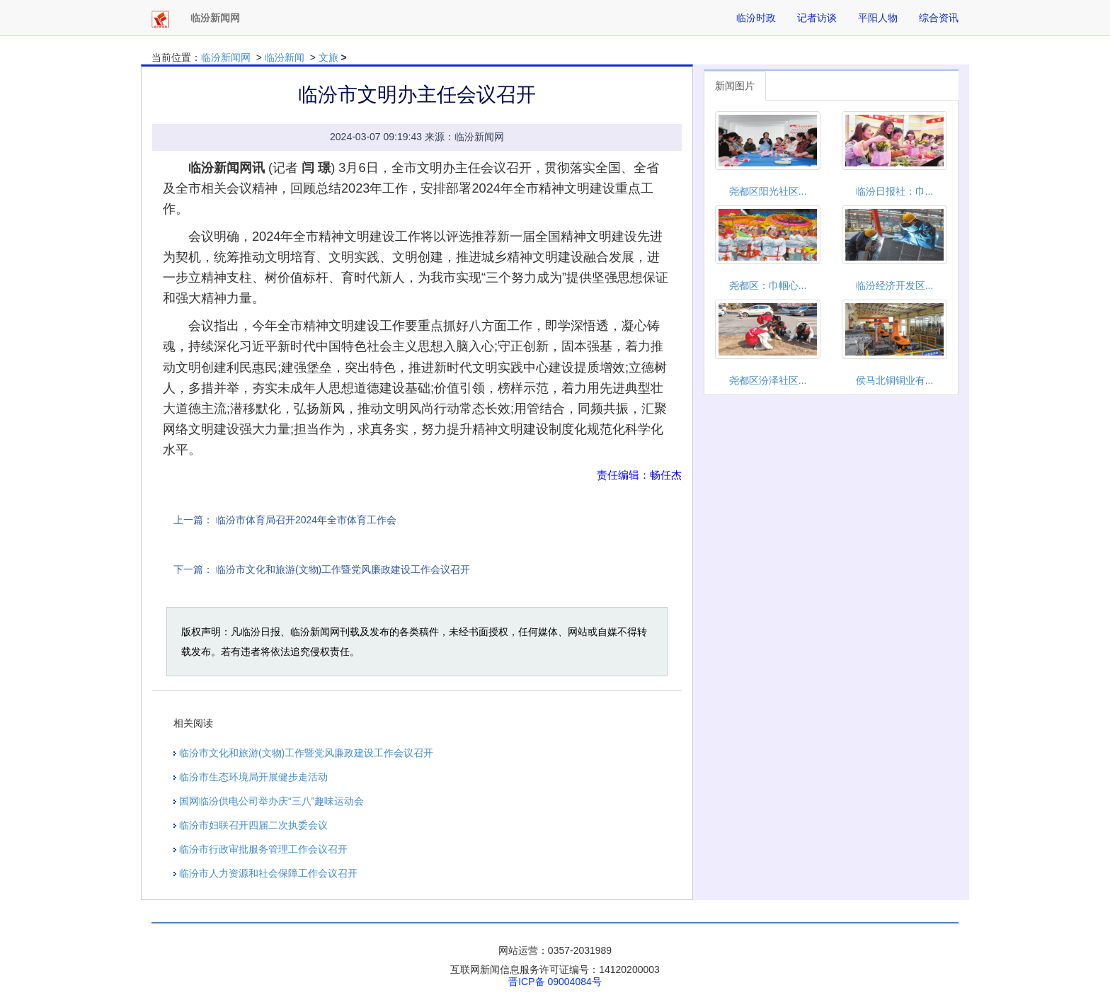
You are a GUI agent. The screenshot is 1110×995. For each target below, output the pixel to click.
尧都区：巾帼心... (768, 285)
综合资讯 (939, 17)
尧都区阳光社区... (768, 191)
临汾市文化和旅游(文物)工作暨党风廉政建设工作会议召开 (343, 569)
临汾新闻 (284, 57)
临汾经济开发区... (895, 285)
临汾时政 (756, 17)
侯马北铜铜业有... (895, 380)
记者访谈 (817, 17)
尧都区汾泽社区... (768, 380)
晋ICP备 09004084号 (555, 981)
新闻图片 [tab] (735, 85)
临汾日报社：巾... (895, 191)
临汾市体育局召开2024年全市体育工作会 (306, 519)
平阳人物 (878, 17)
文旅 (328, 57)
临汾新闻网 (226, 57)
